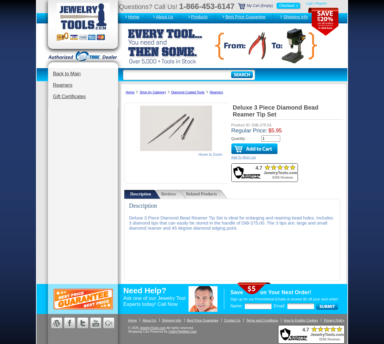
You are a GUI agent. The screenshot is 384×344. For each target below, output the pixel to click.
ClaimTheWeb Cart (182, 331)
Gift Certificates (69, 96)
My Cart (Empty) (270, 6)
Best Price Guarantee (245, 16)
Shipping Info (295, 16)
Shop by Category (153, 92)
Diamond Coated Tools (188, 92)
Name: (236, 305)
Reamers (63, 85)
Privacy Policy (334, 320)
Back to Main (67, 73)
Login (309, 3)
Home (133, 16)
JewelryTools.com (153, 328)
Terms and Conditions (262, 320)
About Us (164, 16)
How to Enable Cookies (301, 320)
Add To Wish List (243, 157)
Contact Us (232, 320)
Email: (279, 305)
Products (199, 16)
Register (321, 3)
